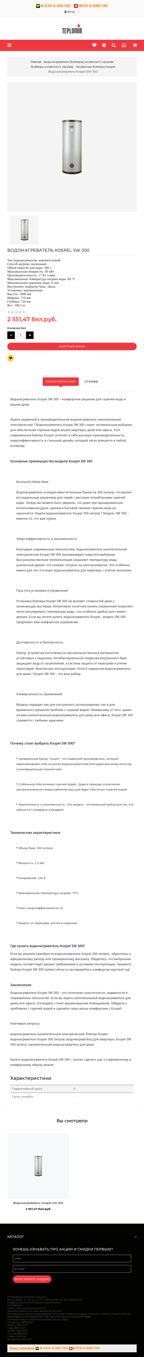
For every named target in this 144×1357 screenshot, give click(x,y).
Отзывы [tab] (91, 381)
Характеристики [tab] (61, 381)
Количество (16, 328)
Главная (36, 62)
